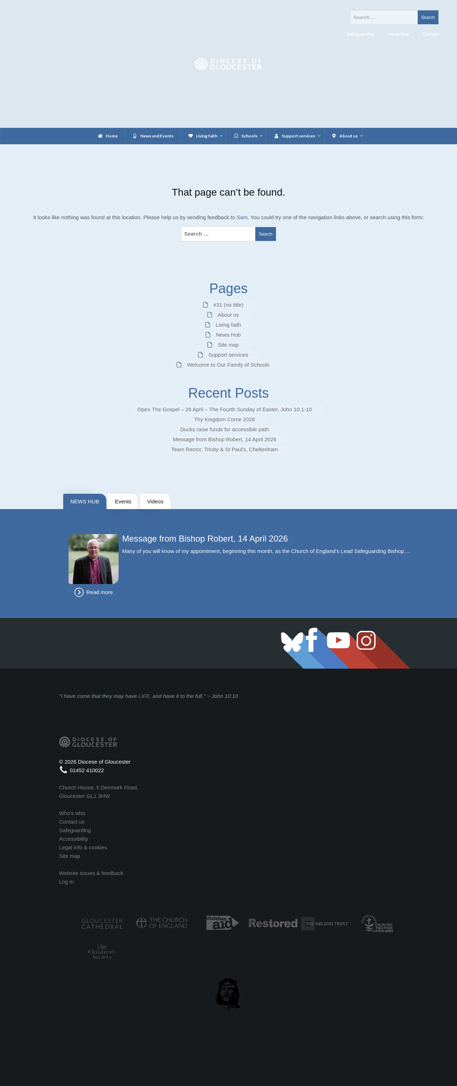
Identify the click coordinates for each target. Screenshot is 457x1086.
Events (123, 501)
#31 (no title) (228, 305)
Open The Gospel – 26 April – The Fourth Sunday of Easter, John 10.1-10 (224, 409)
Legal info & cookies (83, 847)
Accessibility (73, 839)
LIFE (144, 696)
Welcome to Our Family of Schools (228, 365)
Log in (66, 882)
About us (228, 315)
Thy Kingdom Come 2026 (224, 419)
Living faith (228, 325)
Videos (155, 501)
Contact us (72, 822)
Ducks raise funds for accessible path (224, 429)
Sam (242, 217)
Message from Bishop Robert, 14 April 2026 (224, 439)
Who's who (72, 813)
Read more (99, 592)
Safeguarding (75, 830)
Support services (228, 355)
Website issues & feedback (91, 873)
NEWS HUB (84, 501)
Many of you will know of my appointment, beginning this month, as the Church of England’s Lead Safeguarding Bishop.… (266, 551)
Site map (228, 345)
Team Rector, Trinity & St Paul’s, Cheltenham (224, 449)
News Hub (228, 335)
